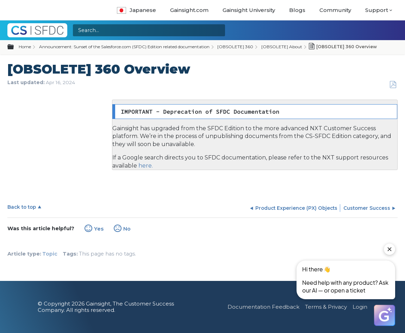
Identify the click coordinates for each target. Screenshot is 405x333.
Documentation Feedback (263, 306)
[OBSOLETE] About (281, 46)
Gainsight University (249, 10)
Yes (99, 229)
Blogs (297, 10)
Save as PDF (393, 84)
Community (335, 10)
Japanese (136, 10)
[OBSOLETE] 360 (235, 46)
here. (145, 165)
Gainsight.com (189, 10)
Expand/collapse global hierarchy (15, 47)
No (127, 229)
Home (25, 46)
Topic (49, 254)
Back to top (21, 207)
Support (376, 10)
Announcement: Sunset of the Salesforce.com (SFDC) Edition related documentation (124, 46)
